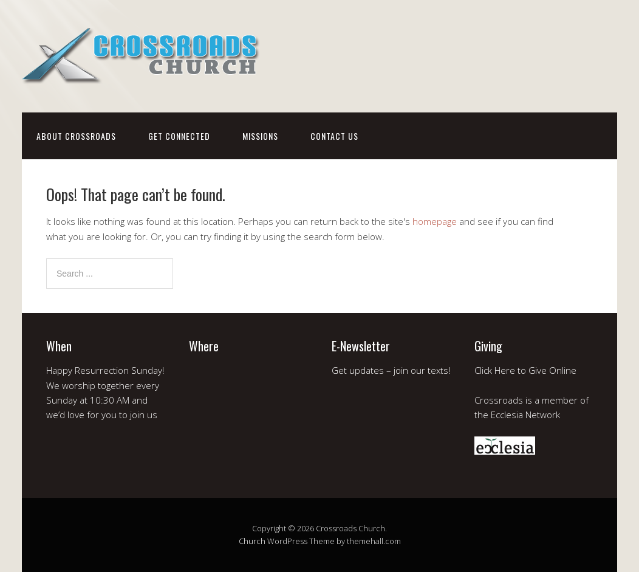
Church (252, 541)
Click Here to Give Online (525, 370)
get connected (179, 135)
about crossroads (76, 135)
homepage (434, 221)
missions (260, 135)
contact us (334, 135)
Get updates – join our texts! (391, 370)
